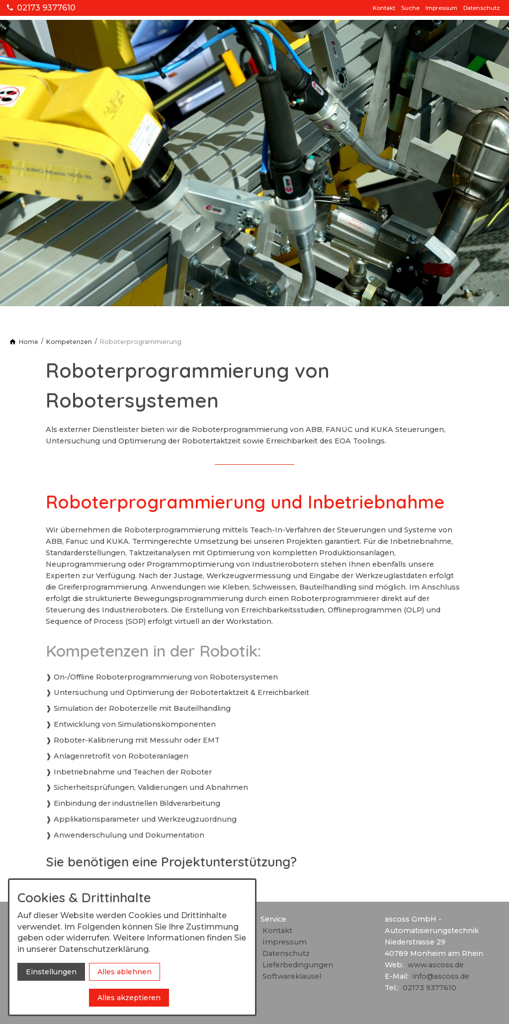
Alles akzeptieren (129, 997)
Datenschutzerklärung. (104, 949)
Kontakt (384, 7)
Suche (410, 7)
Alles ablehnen (124, 971)
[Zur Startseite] (53, 20)
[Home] (28, 342)
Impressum (441, 7)
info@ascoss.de (441, 976)
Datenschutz (481, 7)
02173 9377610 (429, 987)
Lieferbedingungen (297, 964)
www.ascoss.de (436, 964)
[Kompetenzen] (69, 342)
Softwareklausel (291, 976)
